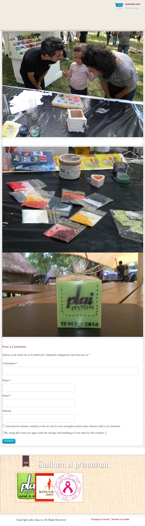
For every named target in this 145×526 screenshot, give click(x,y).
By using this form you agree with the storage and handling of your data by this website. (56, 432)
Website (6, 410)
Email (5, 395)
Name (5, 380)
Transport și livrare (100, 519)
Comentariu (10, 363)
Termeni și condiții (120, 519)
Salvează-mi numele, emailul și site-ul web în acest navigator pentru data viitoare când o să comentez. (63, 426)
